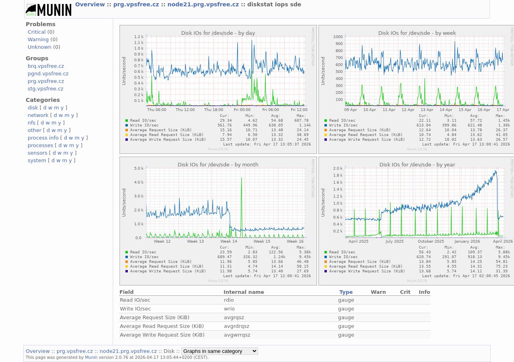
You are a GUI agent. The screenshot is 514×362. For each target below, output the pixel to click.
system (37, 160)
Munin (91, 357)
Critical (37, 32)
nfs (32, 123)
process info (43, 138)
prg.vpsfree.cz (137, 4)
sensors (37, 153)
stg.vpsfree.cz (45, 89)
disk (33, 108)
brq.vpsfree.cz (46, 66)
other (35, 130)
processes (40, 145)
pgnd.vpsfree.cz (48, 74)
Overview (91, 4)
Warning (38, 39)
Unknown (39, 47)
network (38, 115)
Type (346, 292)
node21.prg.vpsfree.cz (204, 4)
